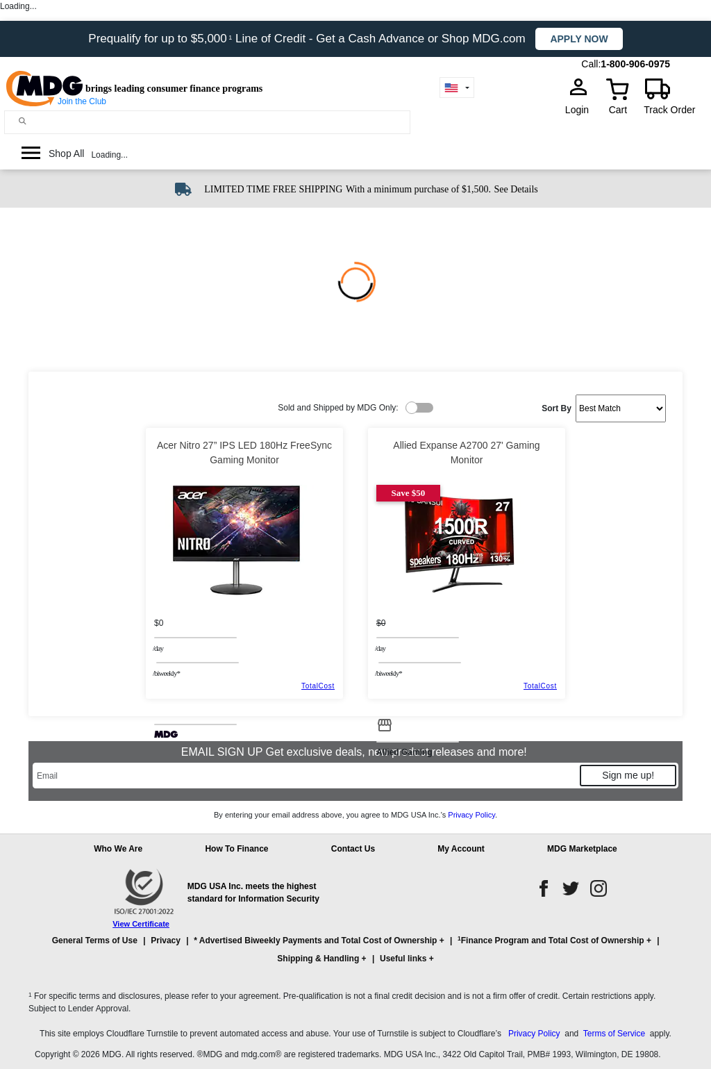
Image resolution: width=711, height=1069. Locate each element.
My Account (461, 849)
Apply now (579, 38)
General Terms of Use (94, 940)
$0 (158, 623)
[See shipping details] (515, 188)
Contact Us (353, 849)
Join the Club (82, 101)
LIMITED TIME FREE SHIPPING (273, 189)
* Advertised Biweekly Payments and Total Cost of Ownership (315, 940)
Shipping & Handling (318, 958)
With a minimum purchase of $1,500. (418, 189)
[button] (355, 955)
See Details (515, 189)
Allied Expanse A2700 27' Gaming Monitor (466, 452)
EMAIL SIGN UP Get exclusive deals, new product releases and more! (355, 752)
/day (158, 648)
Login (581, 109)
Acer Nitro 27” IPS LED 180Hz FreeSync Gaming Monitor (244, 452)
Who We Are (118, 849)
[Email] (305, 775)
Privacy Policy (471, 815)
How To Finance (236, 849)
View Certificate (140, 924)
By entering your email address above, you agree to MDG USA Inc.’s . (355, 815)
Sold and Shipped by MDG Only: (338, 408)
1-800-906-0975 (635, 63)
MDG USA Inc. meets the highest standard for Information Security (253, 892)
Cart (618, 109)
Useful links (403, 958)
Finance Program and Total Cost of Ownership (551, 940)
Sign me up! (628, 775)
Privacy (166, 940)
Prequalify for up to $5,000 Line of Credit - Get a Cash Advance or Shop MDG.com (308, 38)
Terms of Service (614, 1033)
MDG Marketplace (582, 849)
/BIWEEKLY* (166, 673)
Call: (591, 63)
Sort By (556, 408)
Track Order (669, 109)
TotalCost (318, 686)
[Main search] (22, 121)
